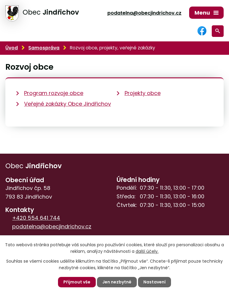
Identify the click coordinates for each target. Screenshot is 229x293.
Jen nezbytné (116, 282)
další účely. (147, 251)
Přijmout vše (76, 282)
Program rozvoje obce (53, 93)
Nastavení (154, 282)
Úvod (11, 48)
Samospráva (43, 48)
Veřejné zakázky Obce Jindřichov (67, 103)
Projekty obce (143, 93)
